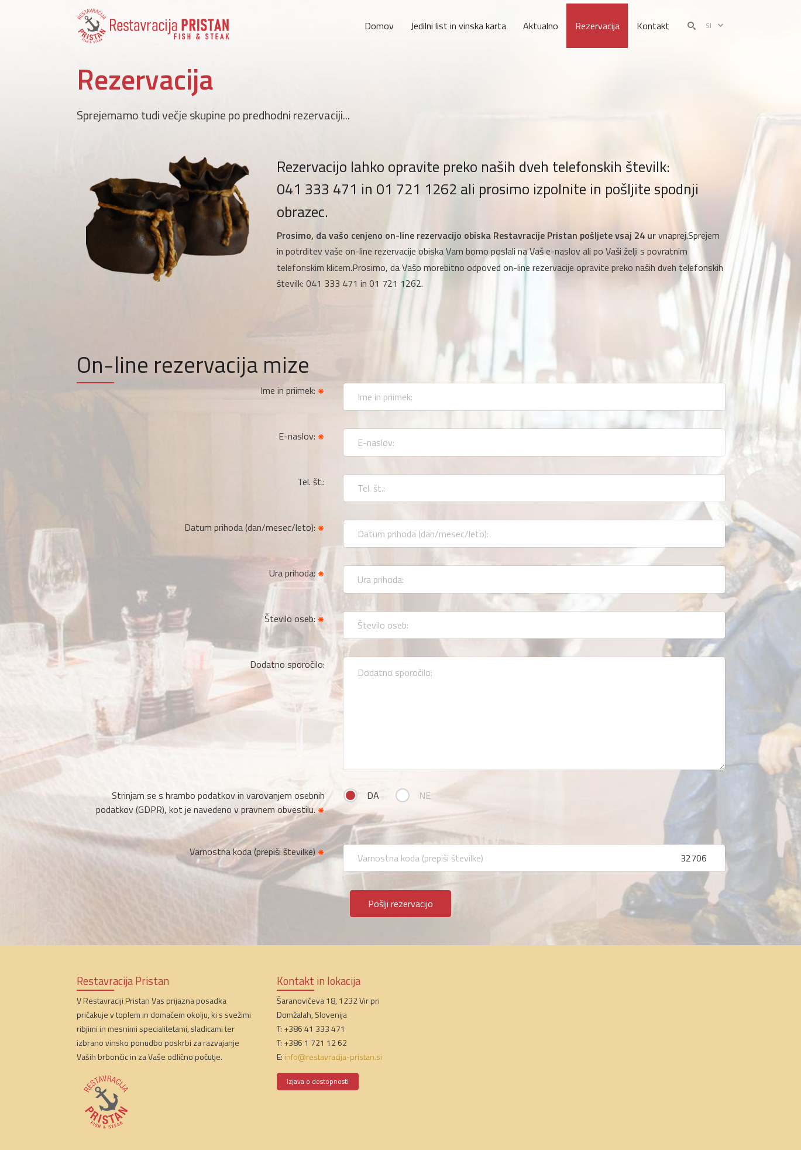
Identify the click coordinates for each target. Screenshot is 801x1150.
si (715, 25)
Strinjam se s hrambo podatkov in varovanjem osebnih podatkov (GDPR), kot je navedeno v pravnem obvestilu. (210, 802)
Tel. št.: (311, 482)
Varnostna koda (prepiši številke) (257, 852)
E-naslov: (302, 436)
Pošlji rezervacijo (400, 904)
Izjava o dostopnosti (318, 1081)
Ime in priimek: (292, 390)
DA (373, 795)
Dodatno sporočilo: (287, 664)
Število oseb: (294, 619)
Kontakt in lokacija (318, 981)
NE (425, 795)
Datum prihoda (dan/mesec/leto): (254, 527)
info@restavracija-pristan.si (333, 1057)
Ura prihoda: (297, 573)
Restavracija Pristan (123, 981)
